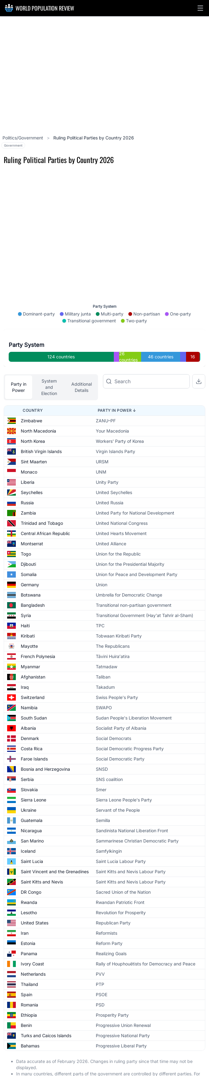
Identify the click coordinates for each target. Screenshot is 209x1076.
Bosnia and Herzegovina (45, 749)
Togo (26, 534)
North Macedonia (38, 411)
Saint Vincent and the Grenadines (55, 851)
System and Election (49, 367)
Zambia (28, 493)
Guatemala (31, 800)
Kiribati (28, 616)
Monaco (29, 452)
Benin (26, 1005)
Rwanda (29, 882)
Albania (28, 708)
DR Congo (31, 872)
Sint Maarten (34, 441)
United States (34, 903)
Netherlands (33, 954)
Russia (27, 482)
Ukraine (28, 790)
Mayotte (29, 626)
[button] (200, 8)
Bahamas (30, 1025)
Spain (26, 974)
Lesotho (29, 892)
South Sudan (34, 698)
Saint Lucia (32, 841)
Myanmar (30, 646)
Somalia (29, 554)
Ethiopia (29, 995)
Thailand (29, 964)
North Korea (33, 421)
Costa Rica (31, 728)
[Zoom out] (198, 225)
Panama (29, 933)
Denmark (30, 718)
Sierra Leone (33, 780)
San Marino (32, 821)
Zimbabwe (31, 400)
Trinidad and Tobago (42, 503)
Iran (25, 913)
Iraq (25, 667)
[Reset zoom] (198, 242)
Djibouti (28, 544)
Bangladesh (33, 585)
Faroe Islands (34, 739)
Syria (26, 595)
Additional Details (81, 367)
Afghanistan (33, 657)
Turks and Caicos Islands (46, 1015)
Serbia (27, 759)
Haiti (25, 605)
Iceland (28, 831)
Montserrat (32, 523)
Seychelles (31, 472)
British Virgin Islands (41, 431)
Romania (29, 984)
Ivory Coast (32, 944)
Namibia (29, 687)
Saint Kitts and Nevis (42, 862)
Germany (30, 564)
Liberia (27, 462)
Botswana (31, 575)
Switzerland (33, 677)
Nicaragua (31, 810)
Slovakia (29, 769)
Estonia (28, 923)
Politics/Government (23, 137)
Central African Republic (45, 513)
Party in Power (18, 367)
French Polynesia (38, 636)
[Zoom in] (198, 208)
